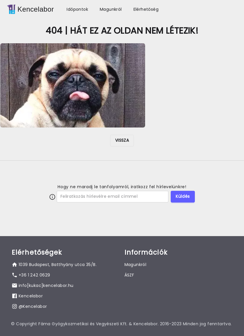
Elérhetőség (145, 9)
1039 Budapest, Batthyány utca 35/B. (58, 264)
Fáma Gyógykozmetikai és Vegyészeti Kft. (83, 324)
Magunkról (111, 9)
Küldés (183, 196)
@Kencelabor (33, 306)
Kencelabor (35, 9)
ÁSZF (129, 275)
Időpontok (77, 9)
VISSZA (122, 140)
